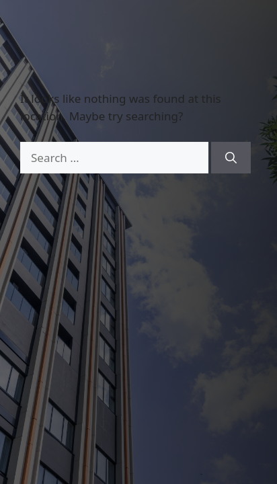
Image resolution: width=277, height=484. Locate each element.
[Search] (231, 158)
